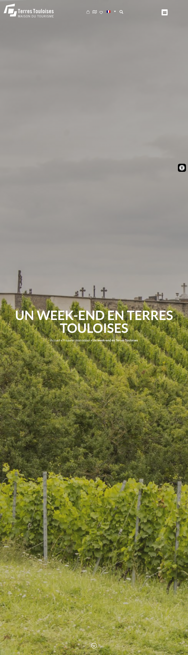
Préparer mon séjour (76, 340)
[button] (111, 11)
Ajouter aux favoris (101, 12)
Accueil (55, 340)
